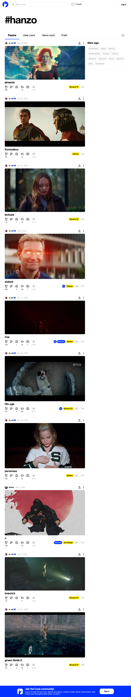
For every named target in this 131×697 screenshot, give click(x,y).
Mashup (70, 286)
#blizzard (92, 58)
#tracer (112, 48)
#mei (91, 64)
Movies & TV (74, 87)
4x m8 (11, 43)
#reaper (106, 53)
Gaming (75, 154)
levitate (9, 215)
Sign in (106, 691)
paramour (11, 471)
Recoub (61, 342)
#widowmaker (94, 53)
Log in (123, 4)
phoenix (10, 82)
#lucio (111, 58)
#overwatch (93, 48)
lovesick (10, 593)
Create (76, 4)
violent (9, 282)
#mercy (115, 53)
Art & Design (68, 543)
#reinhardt (100, 64)
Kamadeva (11, 149)
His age (9, 404)
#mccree (102, 58)
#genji (103, 48)
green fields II (13, 660)
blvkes (11, 487)
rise (7, 337)
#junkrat (120, 58)
